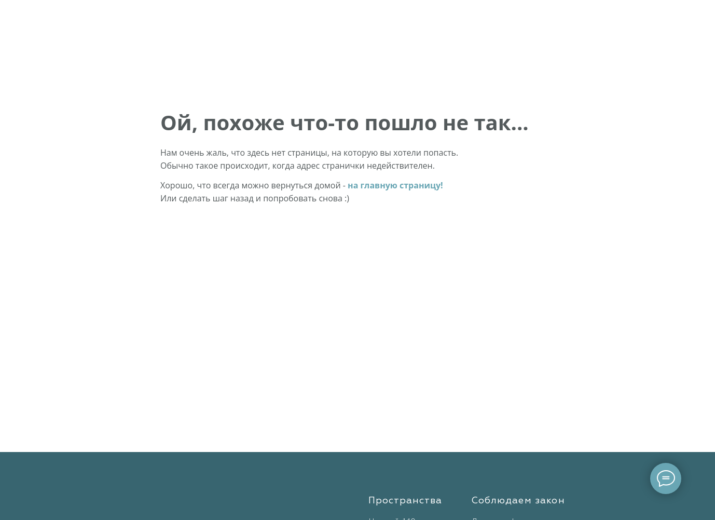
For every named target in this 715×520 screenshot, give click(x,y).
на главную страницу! (395, 185)
